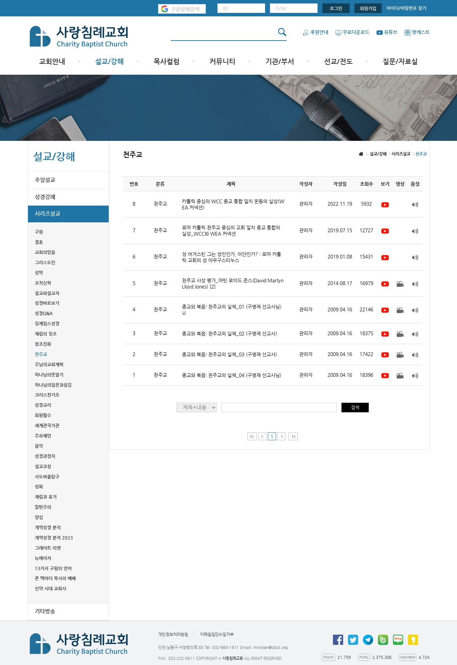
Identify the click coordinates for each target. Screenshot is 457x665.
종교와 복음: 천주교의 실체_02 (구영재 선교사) (229, 333)
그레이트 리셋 (48, 547)
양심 (39, 517)
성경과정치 (45, 456)
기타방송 (45, 611)
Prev (262, 436)
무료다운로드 (352, 32)
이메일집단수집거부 (217, 634)
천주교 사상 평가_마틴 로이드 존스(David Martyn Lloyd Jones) (233, 283)
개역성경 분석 (48, 527)
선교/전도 (338, 61)
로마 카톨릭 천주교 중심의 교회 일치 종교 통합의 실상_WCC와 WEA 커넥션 (231, 230)
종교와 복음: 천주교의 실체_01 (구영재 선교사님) (231, 310)
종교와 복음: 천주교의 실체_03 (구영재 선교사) (229, 354)
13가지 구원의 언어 (53, 568)
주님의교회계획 (49, 364)
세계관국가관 (47, 425)
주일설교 (45, 180)
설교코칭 (43, 466)
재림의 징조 (46, 333)
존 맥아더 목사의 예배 (55, 578)
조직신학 (43, 282)
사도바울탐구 (47, 476)
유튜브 (386, 32)
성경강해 (45, 197)
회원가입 (368, 8)
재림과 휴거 (46, 496)
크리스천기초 (47, 394)
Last (293, 436)
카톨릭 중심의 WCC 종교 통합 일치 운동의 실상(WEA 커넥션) (233, 204)
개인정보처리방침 (173, 634)
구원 (39, 231)
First (252, 436)
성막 (39, 272)
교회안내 (52, 61)
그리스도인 (45, 262)
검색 (355, 407)
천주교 (41, 354)
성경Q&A (43, 313)
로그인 (336, 8)
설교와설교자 (47, 293)
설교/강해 (109, 61)
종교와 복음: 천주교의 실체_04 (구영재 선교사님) (231, 375)
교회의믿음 (45, 252)
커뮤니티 (222, 61)
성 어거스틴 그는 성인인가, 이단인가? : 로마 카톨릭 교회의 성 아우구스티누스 (231, 257)
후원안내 (315, 32)
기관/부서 (279, 61)
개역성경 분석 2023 (54, 537)
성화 (39, 486)
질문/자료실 (400, 61)
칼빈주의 (43, 506)
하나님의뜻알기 (49, 374)
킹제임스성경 (47, 323)
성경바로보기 (47, 303)
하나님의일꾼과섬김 (53, 384)
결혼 (39, 242)
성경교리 (43, 405)
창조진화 (43, 343)
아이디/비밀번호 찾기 (406, 8)
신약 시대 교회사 (50, 588)
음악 (39, 445)
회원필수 (43, 415)
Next (282, 436)
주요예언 (43, 435)
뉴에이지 (43, 558)
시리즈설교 (47, 213)
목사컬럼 (167, 61)
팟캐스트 (417, 32)
